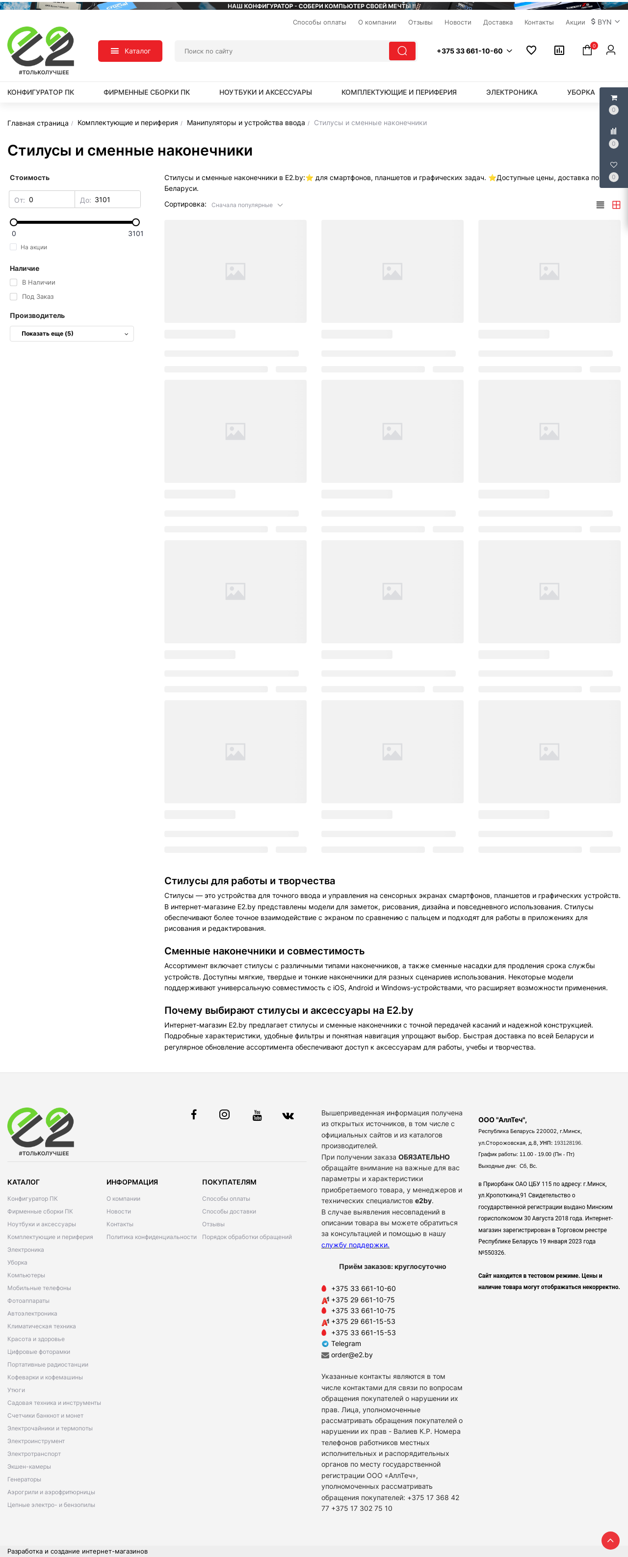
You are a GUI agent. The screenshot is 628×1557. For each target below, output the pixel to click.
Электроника (512, 92)
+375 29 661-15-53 (363, 1321)
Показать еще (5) (75, 333)
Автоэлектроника (32, 1313)
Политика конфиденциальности (151, 1236)
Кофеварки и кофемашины (45, 1377)
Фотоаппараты (28, 1300)
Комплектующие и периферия (399, 92)
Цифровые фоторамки (38, 1351)
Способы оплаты (226, 1198)
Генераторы (24, 1479)
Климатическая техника (41, 1326)
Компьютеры (26, 1275)
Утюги (16, 1390)
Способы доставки (229, 1211)
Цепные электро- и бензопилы (51, 1504)
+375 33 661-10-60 (363, 1288)
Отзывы (213, 1224)
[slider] (75, 222)
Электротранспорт (34, 1453)
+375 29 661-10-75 (363, 1299)
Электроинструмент (36, 1441)
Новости (118, 1211)
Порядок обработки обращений (247, 1236)
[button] (606, 22)
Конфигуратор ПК (40, 92)
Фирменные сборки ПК (147, 92)
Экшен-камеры (29, 1466)
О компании (123, 1198)
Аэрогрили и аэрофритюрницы (51, 1492)
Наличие (24, 268)
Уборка (581, 92)
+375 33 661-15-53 (363, 1332)
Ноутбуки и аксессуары (265, 92)
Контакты (119, 1224)
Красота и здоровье (36, 1339)
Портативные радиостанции (47, 1364)
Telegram (341, 1343)
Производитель (37, 315)
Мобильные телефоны (39, 1288)
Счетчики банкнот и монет (45, 1415)
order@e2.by (352, 1354)
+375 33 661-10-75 (363, 1310)
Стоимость (30, 177)
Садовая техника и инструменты (54, 1402)
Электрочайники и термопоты (50, 1428)
